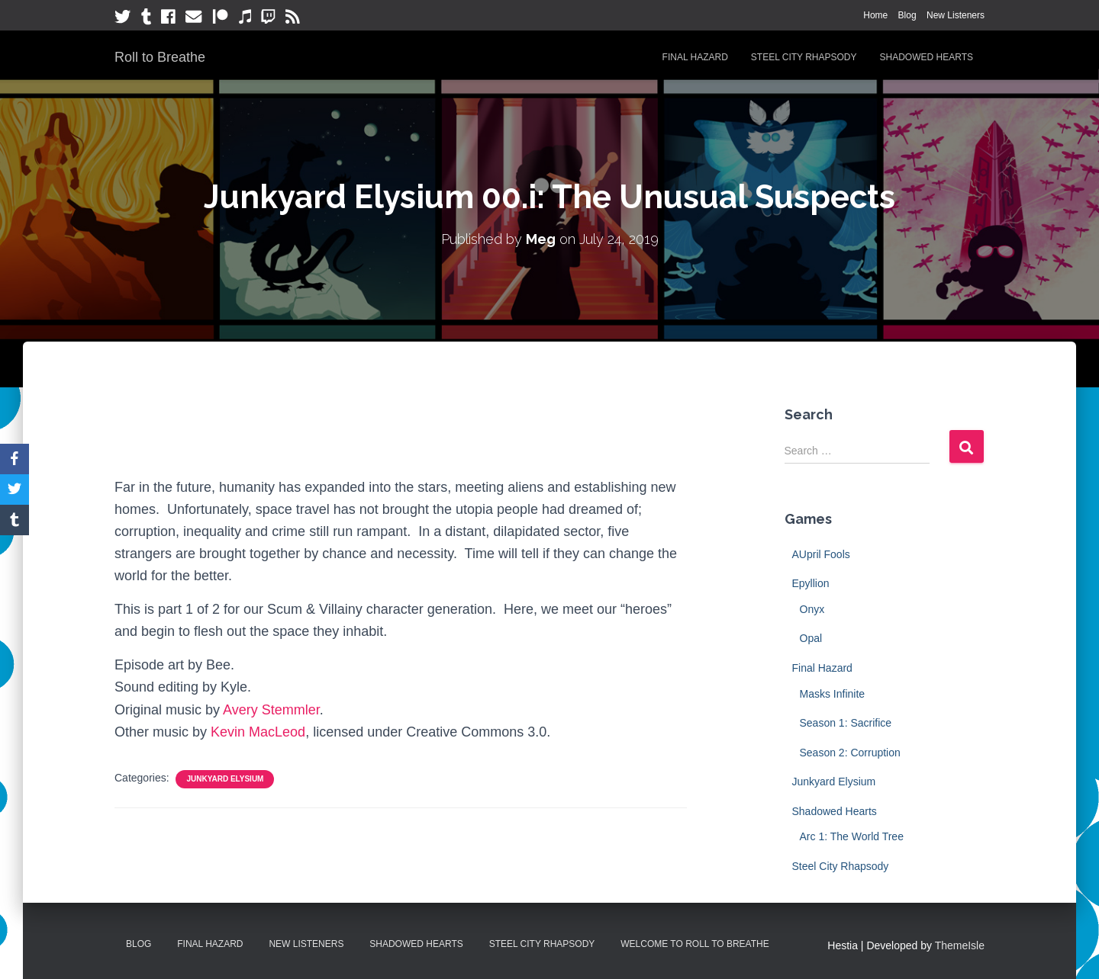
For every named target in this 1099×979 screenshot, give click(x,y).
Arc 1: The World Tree (852, 836)
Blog (907, 15)
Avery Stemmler (271, 709)
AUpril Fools (821, 554)
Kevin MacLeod (258, 732)
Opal (811, 638)
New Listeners (956, 15)
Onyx (812, 609)
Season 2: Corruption (850, 752)
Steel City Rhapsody (804, 57)
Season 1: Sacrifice (846, 723)
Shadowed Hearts (926, 57)
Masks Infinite (832, 694)
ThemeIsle (960, 945)
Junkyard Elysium (224, 779)
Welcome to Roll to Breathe (694, 944)
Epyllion (811, 583)
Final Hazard (695, 57)
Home (875, 15)
